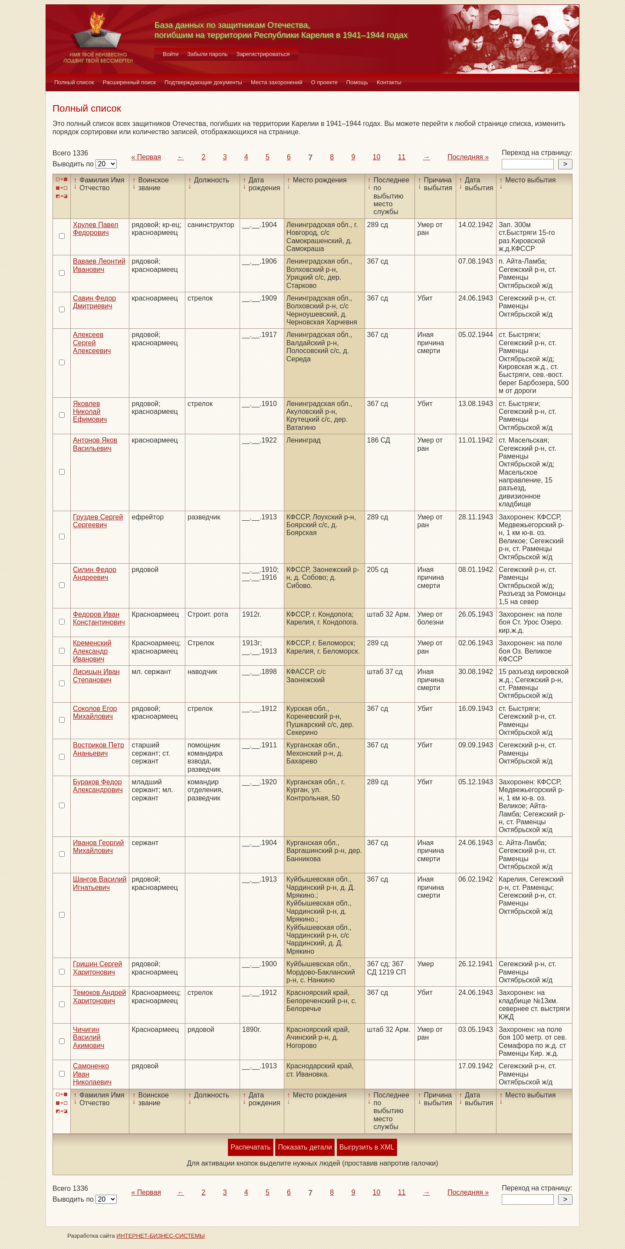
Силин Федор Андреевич (94, 573)
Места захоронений (277, 82)
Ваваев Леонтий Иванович (99, 265)
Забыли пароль (207, 54)
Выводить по (74, 164)
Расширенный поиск (129, 82)
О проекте (324, 82)
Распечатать (250, 1147)
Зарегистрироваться (263, 54)
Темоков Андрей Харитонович (99, 996)
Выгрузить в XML (367, 1147)
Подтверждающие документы (203, 82)
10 (377, 157)
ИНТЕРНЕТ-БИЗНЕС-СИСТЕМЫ (160, 1235)
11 (402, 157)
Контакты (389, 82)
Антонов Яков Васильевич (95, 444)
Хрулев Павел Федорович (95, 228)
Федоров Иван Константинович (99, 618)
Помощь (357, 82)
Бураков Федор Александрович (98, 785)
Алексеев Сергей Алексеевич (92, 342)
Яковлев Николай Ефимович (90, 411)
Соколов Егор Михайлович (95, 712)
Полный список (74, 82)
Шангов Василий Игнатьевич (99, 883)
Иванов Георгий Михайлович (98, 846)
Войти (170, 54)
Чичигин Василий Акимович (88, 1037)
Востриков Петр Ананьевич (98, 749)
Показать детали (305, 1147)
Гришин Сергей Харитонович (97, 967)
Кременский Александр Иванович (92, 651)
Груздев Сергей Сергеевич (98, 521)
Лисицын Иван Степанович (96, 675)
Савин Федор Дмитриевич (94, 302)
